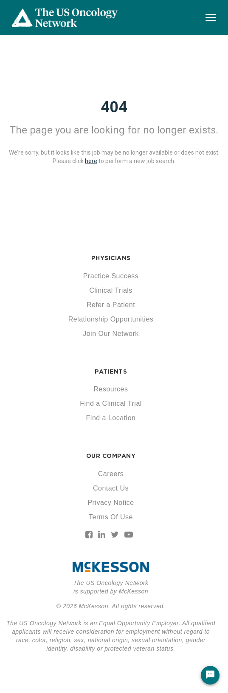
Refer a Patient (111, 304)
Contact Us (111, 488)
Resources (111, 389)
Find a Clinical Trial (111, 403)
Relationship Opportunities (111, 319)
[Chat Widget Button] (210, 675)
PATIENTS (111, 371)
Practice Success (111, 276)
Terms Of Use (111, 517)
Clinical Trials (110, 290)
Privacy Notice (110, 502)
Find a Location (111, 417)
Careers (111, 473)
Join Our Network (111, 333)
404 (114, 107)
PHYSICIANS (111, 258)
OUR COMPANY (111, 455)
